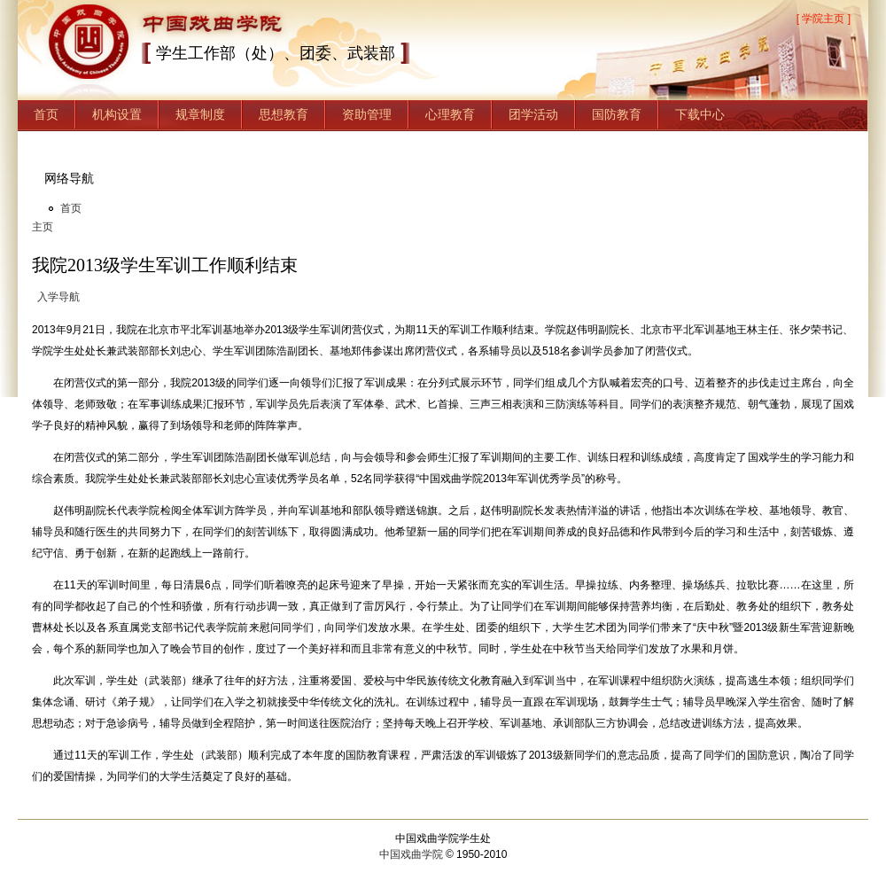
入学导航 (58, 297)
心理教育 (450, 114)
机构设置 (117, 114)
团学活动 (533, 114)
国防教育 (616, 114)
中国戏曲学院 (411, 854)
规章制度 (200, 114)
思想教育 (283, 114)
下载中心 (700, 114)
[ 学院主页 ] (824, 18)
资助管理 (367, 114)
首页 (46, 114)
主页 (42, 227)
